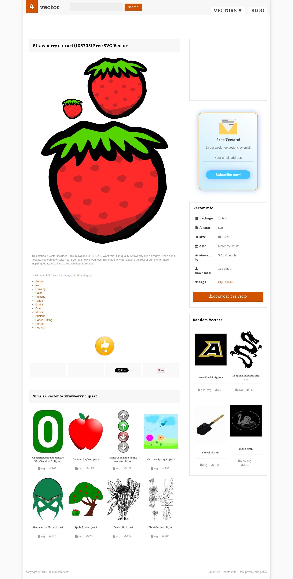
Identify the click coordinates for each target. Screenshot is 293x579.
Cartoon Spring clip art (161, 459)
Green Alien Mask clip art (48, 527)
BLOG (257, 11)
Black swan (246, 449)
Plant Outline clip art (161, 527)
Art (79, 275)
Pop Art (40, 327)
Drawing (41, 289)
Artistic (40, 281)
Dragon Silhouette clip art (245, 377)
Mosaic (40, 312)
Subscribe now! (228, 175)
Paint (39, 292)
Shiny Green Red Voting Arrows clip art (123, 459)
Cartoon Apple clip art (86, 459)
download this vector (228, 296)
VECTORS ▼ (228, 11)
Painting (40, 296)
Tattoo (39, 300)
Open (39, 308)
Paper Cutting (44, 320)
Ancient (40, 316)
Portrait (40, 323)
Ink (37, 285)
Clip (220, 282)
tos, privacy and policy (253, 572)
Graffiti (40, 304)
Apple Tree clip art (85, 527)
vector (49, 7)
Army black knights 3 (210, 377)
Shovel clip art (210, 452)
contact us (230, 572)
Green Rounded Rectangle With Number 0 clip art (48, 459)
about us (214, 572)
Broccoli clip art (123, 527)
